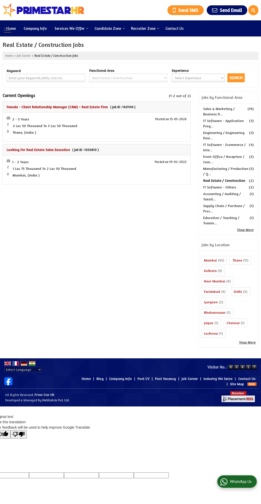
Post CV (143, 378)
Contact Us (174, 28)
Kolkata (210, 270)
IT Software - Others (219, 187)
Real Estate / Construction (224, 180)
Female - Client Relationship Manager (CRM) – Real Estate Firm (57, 107)
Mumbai (210, 260)
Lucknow (211, 333)
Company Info (35, 28)
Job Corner (24, 56)
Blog (99, 378)
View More (245, 229)
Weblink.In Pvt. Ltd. (55, 400)
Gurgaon (211, 302)
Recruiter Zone (145, 28)
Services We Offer (71, 28)
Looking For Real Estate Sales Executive (38, 149)
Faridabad (212, 291)
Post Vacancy (165, 378)
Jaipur (208, 323)
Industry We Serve (217, 378)
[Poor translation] (18, 434)
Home (11, 28)
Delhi (238, 291)
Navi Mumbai (214, 281)
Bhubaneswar (215, 312)
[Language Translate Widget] (23, 369)
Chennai (233, 323)
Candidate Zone (110, 28)
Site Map (237, 384)
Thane (237, 260)
